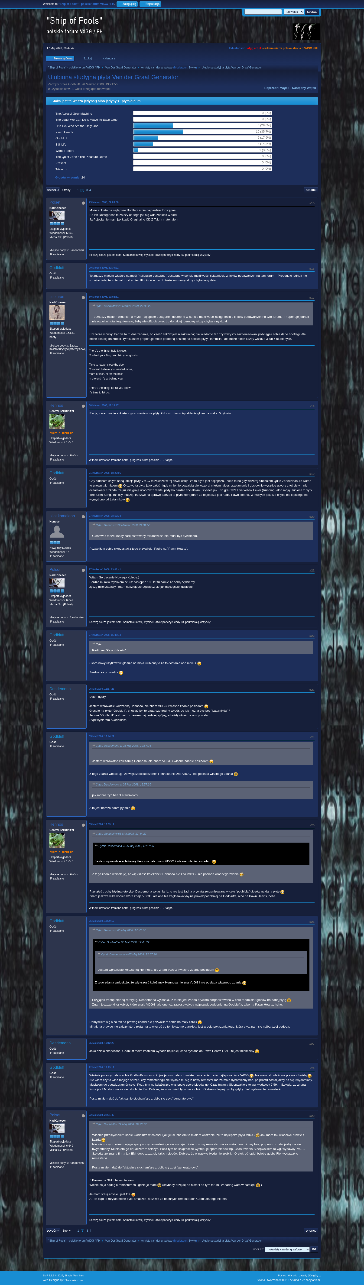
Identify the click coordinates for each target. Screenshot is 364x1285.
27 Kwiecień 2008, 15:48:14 (105, 634)
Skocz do (257, 1249)
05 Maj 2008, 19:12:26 (101, 1043)
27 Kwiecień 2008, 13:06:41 (105, 569)
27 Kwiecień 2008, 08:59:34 (105, 515)
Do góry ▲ (315, 1275)
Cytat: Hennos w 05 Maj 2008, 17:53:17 (121, 930)
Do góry (53, 1230)
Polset (54, 202)
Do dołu (53, 190)
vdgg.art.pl (254, 48)
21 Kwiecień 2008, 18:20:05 (105, 472)
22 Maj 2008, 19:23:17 (101, 1067)
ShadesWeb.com (74, 1280)
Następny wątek (304, 88)
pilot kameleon (62, 516)
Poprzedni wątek (276, 88)
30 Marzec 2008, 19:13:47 (104, 405)
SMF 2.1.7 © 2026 (53, 1275)
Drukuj (311, 190)
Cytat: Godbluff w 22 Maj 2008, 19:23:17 (121, 1124)
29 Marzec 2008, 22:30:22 (104, 267)
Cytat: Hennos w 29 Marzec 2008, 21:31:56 (123, 525)
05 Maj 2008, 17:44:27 (101, 736)
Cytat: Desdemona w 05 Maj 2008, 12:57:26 (123, 745)
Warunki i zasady (297, 1275)
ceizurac (56, 297)
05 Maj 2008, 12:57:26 (101, 688)
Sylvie (192, 67)
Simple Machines (74, 1275)
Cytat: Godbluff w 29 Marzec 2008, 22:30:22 (123, 306)
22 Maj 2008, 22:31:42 (101, 1114)
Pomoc (282, 1275)
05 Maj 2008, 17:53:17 (101, 824)
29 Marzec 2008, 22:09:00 (104, 202)
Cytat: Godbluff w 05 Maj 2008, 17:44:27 (121, 834)
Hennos (56, 405)
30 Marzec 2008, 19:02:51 (104, 296)
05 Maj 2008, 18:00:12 (101, 920)
